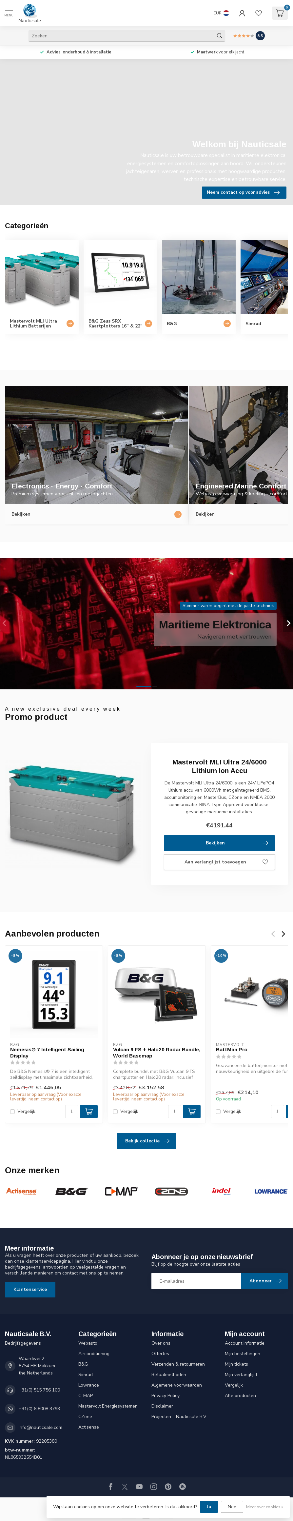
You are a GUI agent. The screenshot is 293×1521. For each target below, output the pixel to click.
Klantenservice (30, 1289)
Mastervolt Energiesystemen (108, 1406)
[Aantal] (71, 1111)
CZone (85, 1416)
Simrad (85, 1375)
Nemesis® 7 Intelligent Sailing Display (47, 1052)
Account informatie (244, 1343)
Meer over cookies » (264, 1507)
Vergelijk (26, 1111)
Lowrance (88, 1385)
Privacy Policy (165, 1396)
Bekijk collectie (147, 1141)
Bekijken (237, 843)
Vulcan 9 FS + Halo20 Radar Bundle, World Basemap (156, 1052)
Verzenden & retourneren (178, 1364)
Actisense (88, 1427)
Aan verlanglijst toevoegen (226, 862)
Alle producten (240, 1396)
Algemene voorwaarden (176, 1385)
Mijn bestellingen (242, 1354)
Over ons (160, 1343)
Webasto (87, 1343)
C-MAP (85, 1396)
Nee (232, 1507)
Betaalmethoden (168, 1375)
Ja (209, 1507)
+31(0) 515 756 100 (39, 1390)
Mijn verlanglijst (241, 1375)
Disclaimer (162, 1406)
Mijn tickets (236, 1364)
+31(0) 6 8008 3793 (39, 1409)
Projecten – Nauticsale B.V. (179, 1416)
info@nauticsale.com (40, 1427)
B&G (83, 1364)
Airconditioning (93, 1354)
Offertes (160, 1354)
